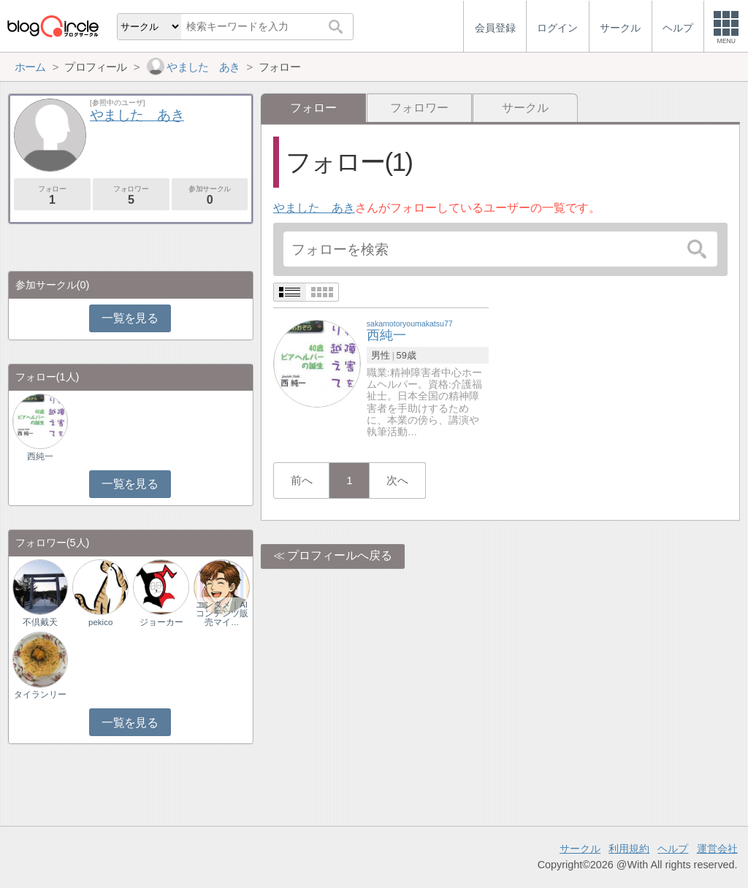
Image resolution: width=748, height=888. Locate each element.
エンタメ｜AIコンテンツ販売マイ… (222, 613)
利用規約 (628, 848)
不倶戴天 (40, 622)
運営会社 (717, 848)
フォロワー (419, 108)
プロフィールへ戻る (339, 555)
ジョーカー (161, 622)
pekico (100, 622)
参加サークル (210, 195)
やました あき (314, 208)
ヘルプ (672, 848)
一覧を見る (130, 318)
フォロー (52, 195)
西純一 (40, 456)
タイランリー (40, 694)
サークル (525, 108)
